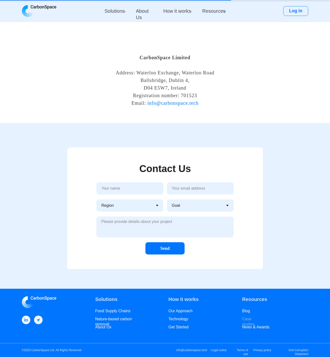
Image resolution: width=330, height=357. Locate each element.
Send (165, 248)
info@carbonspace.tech (173, 103)
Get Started (178, 327)
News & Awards (256, 327)
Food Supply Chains (112, 311)
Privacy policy (262, 350)
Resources (214, 11)
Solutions (115, 11)
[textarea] (165, 227)
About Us (103, 327)
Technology (178, 319)
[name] (129, 188)
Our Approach (180, 311)
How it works (177, 11)
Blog (246, 311)
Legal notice (219, 350)
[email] (200, 188)
